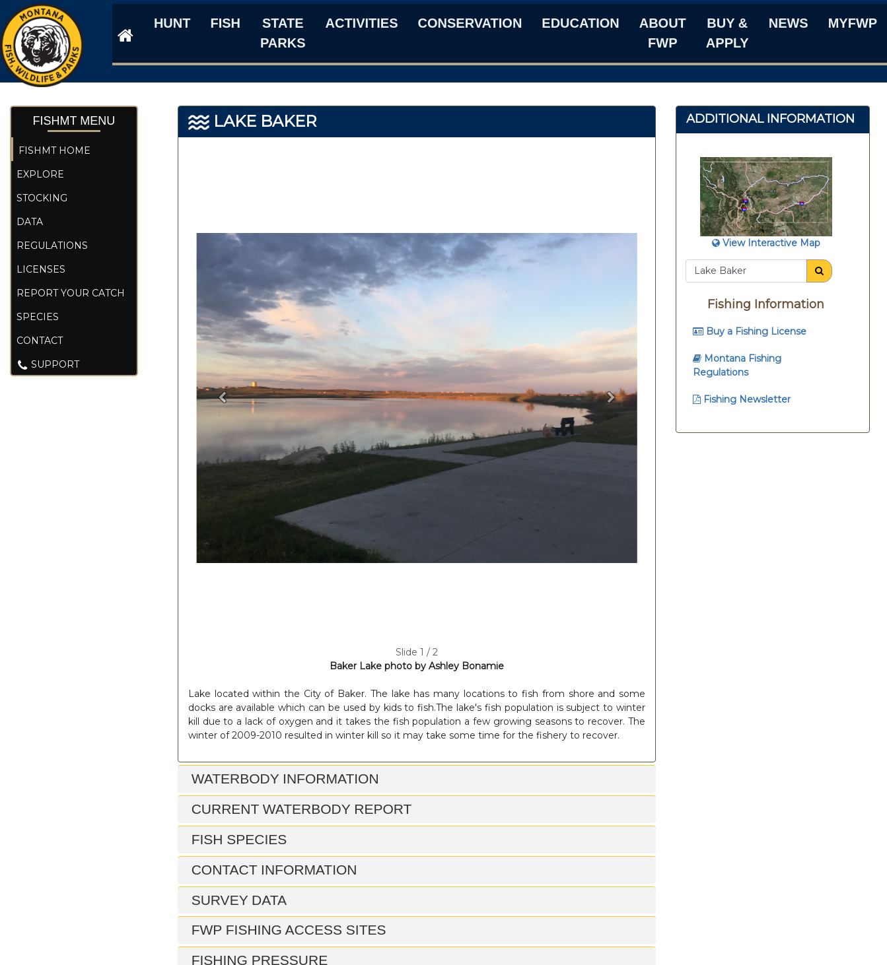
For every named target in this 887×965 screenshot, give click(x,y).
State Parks (283, 33)
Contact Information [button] (272, 869)
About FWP (662, 33)
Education (580, 23)
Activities (362, 23)
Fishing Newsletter (742, 399)
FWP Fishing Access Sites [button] (287, 929)
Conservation (470, 23)
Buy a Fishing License (749, 331)
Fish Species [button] (237, 839)
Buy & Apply (727, 33)
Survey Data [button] (237, 900)
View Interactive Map (766, 243)
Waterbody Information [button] (283, 778)
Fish (225, 23)
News (788, 23)
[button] (222, 397)
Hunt (172, 23)
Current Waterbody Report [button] (300, 808)
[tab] (417, 779)
